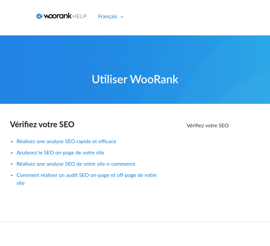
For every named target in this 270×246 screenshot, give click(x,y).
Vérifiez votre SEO (42, 124)
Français (108, 16)
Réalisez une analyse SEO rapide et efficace (66, 141)
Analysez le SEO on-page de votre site (60, 152)
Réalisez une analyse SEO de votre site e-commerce (76, 163)
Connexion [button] (16, 16)
